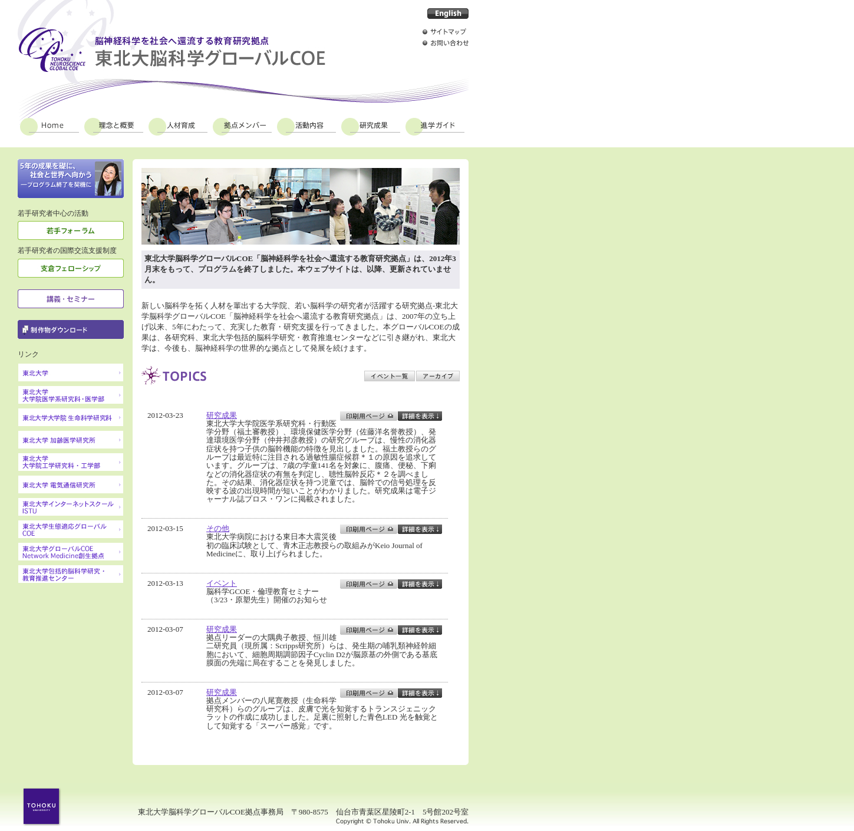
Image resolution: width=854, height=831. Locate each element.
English (448, 13)
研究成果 (370, 125)
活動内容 (306, 125)
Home (49, 125)
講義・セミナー (71, 298)
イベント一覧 (389, 376)
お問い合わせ (446, 42)
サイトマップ (446, 31)
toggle (420, 416)
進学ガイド (434, 125)
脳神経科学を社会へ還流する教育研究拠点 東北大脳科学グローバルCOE (171, 50)
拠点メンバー (242, 125)
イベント (221, 583)
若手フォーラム (71, 230)
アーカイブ (438, 376)
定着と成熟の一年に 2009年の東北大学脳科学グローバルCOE (71, 178)
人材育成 (178, 125)
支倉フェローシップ (71, 268)
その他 (217, 528)
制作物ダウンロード (71, 329)
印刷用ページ (368, 416)
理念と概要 (113, 125)
